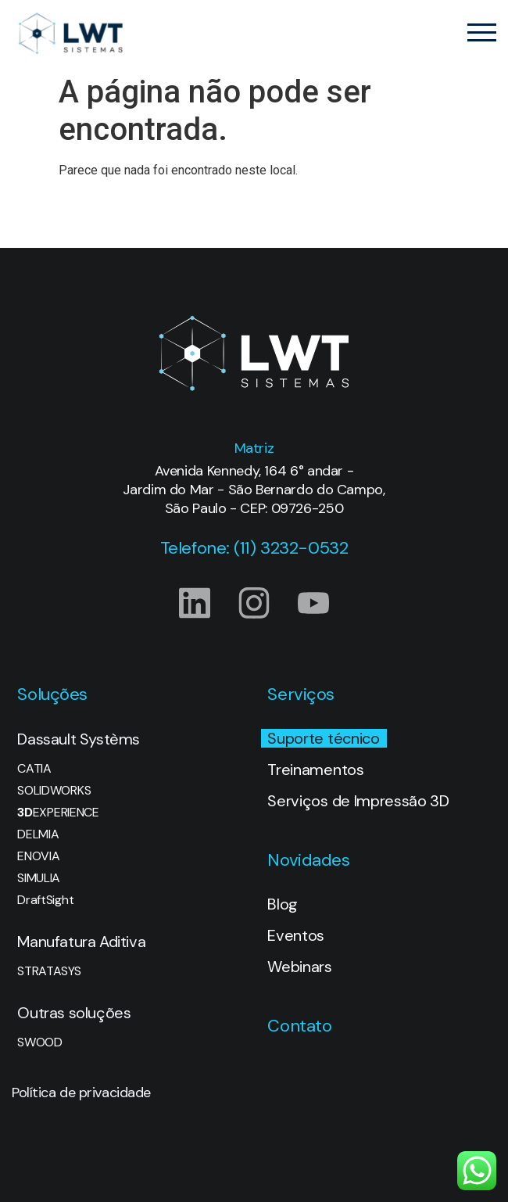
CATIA (34, 769)
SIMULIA (38, 878)
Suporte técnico (323, 738)
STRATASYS (48, 971)
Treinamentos (315, 769)
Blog (282, 904)
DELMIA (38, 834)
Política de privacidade (81, 1092)
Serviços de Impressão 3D (358, 800)
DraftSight (45, 900)
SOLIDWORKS (54, 790)
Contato (299, 1025)
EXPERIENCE (57, 812)
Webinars (299, 966)
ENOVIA (38, 856)
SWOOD (39, 1042)
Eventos (295, 935)
